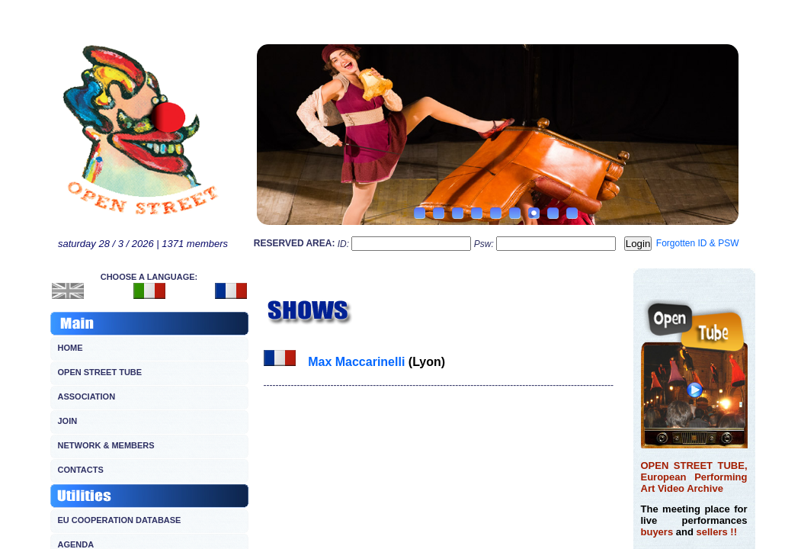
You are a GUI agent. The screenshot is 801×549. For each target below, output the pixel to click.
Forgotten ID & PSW (697, 243)
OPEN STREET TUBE (100, 372)
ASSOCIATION (87, 396)
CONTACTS (81, 469)
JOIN (68, 420)
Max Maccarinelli (356, 361)
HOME (70, 347)
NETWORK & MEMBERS (106, 445)
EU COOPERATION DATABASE (119, 520)
